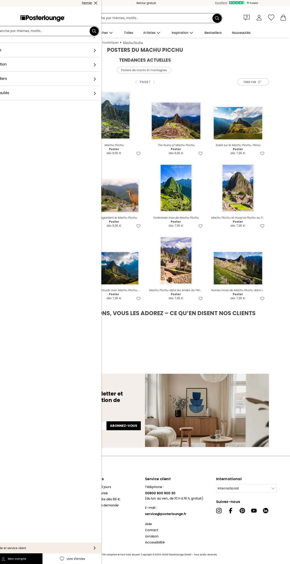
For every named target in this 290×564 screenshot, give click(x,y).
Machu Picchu (133, 43)
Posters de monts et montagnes (144, 70)
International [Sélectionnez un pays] (228, 488)
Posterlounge (32, 43)
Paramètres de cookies (21, 538)
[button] (248, 17)
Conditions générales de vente (27, 525)
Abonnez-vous (123, 425)
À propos (10, 487)
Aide (148, 524)
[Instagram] (219, 510)
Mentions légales (16, 544)
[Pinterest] (242, 510)
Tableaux (52, 43)
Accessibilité (155, 542)
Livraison (151, 536)
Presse (8, 509)
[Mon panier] (283, 17)
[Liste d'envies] (271, 17)
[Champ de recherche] (149, 18)
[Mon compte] (259, 17)
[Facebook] (230, 510)
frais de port (133, 554)
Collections (12, 499)
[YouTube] (254, 510)
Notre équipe (13, 493)
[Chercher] (217, 18)
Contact (151, 530)
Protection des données (22, 531)
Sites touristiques (107, 43)
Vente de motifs (15, 515)
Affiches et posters (76, 43)
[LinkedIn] (265, 510)
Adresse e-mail (36, 419)
